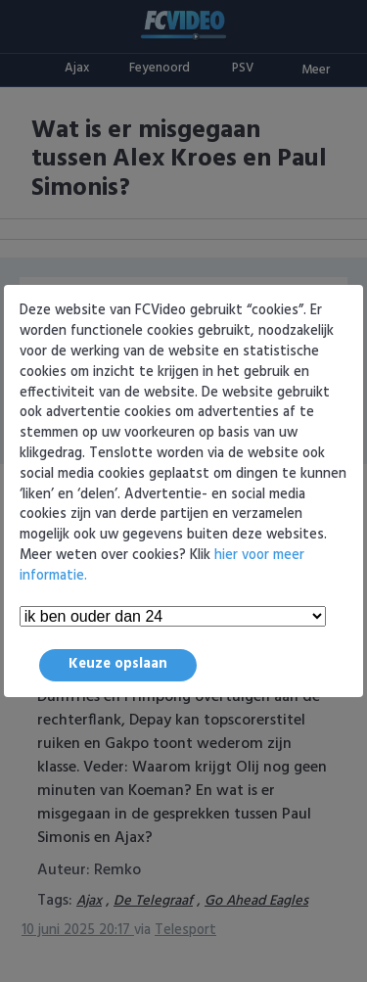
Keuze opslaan (118, 664)
